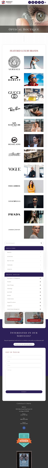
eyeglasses (9, 305)
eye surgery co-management (13, 278)
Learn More (14, 319)
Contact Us (9, 269)
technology (9, 288)
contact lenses (10, 298)
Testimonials (9, 265)
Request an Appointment (24, 344)
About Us (9, 252)
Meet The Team (10, 260)
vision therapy (10, 285)
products (9, 281)
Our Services (10, 256)
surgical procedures (11, 302)
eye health (9, 292)
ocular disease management (13, 309)
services (9, 295)
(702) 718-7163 (23, 415)
